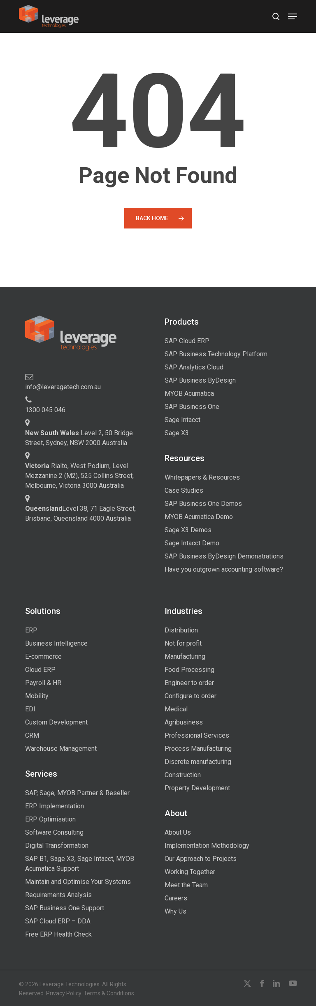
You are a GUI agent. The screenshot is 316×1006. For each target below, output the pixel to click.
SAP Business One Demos (203, 504)
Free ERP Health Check (58, 934)
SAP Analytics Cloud (194, 367)
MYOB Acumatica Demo (199, 517)
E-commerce (43, 656)
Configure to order (190, 696)
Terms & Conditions (109, 993)
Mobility (37, 696)
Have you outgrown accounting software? (224, 569)
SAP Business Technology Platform (216, 354)
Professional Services (197, 735)
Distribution (181, 630)
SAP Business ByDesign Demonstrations (224, 556)
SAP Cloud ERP (187, 341)
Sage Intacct (182, 420)
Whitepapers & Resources (202, 477)
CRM (32, 735)
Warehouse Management (61, 748)
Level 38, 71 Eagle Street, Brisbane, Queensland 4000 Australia (80, 513)
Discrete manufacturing (198, 762)
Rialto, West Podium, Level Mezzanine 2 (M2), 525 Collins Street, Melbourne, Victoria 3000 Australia (79, 475)
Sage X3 (177, 433)
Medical (176, 709)
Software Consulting (54, 832)
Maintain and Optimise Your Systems (78, 882)
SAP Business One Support (64, 908)
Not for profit (183, 643)
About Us (178, 832)
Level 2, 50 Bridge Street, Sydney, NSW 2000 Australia (79, 438)
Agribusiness (184, 722)
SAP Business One (192, 407)
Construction (183, 775)
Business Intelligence (56, 643)
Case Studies (184, 490)
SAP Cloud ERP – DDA (58, 921)
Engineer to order (189, 683)
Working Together (190, 872)
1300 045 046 (45, 410)
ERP (31, 630)
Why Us (175, 911)
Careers (176, 898)
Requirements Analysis (58, 895)
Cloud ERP (40, 670)
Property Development (197, 788)
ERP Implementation (54, 806)
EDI (30, 709)
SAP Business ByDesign (200, 380)
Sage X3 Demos (188, 530)
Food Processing (189, 670)
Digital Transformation (56, 845)
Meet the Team (186, 885)
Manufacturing (185, 656)
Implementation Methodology (207, 845)
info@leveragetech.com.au (63, 387)
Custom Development (56, 722)
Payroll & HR (43, 683)
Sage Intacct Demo (192, 543)
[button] (292, 16)
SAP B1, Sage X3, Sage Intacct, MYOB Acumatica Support (79, 863)
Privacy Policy (63, 993)
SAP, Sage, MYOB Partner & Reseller (77, 793)
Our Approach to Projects (201, 859)
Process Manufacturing (198, 748)
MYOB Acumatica (189, 393)
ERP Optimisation (50, 819)
